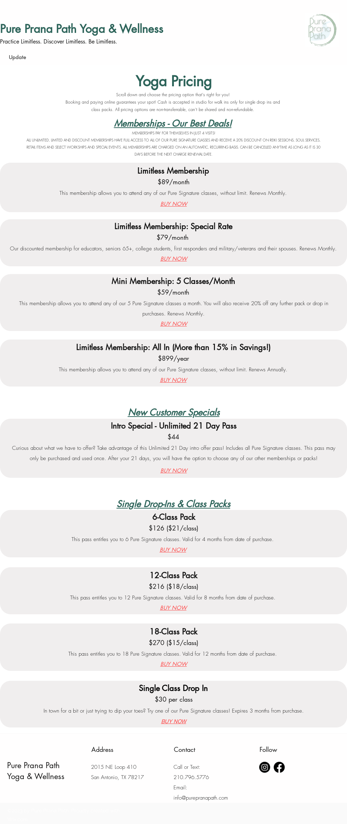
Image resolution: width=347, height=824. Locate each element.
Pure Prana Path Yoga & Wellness (81, 29)
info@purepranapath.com (201, 797)
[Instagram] (264, 767)
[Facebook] (279, 767)
